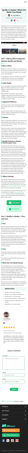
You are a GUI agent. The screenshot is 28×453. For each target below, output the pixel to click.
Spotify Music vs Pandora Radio (12, 304)
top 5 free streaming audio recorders (15, 186)
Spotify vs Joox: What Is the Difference (14, 294)
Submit (14, 389)
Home (4, 401)
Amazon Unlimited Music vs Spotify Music (15, 298)
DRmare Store (10, 430)
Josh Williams (16, 15)
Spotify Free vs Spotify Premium (12, 292)
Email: (4, 379)
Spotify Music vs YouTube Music (13, 296)
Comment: (5, 355)
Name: (4, 372)
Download (15, 209)
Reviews (20, 18)
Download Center (12, 435)
